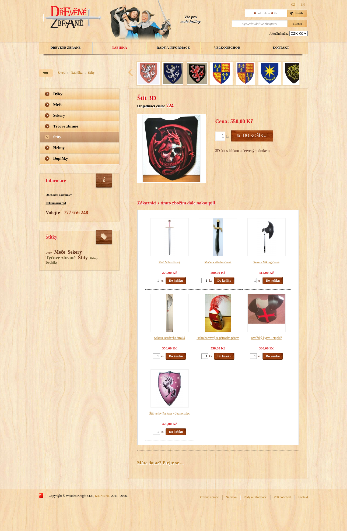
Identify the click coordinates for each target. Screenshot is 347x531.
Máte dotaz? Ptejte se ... (160, 462)
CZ (293, 4)
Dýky (57, 94)
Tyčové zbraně (65, 126)
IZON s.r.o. (102, 496)
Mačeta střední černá (218, 262)
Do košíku (255, 135)
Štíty (91, 73)
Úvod (61, 73)
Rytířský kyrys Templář (266, 338)
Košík (299, 13)
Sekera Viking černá (266, 262)
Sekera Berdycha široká (169, 338)
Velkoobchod (227, 47)
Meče (57, 104)
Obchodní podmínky (59, 194)
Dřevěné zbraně (66, 47)
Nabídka (119, 47)
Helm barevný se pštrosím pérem (218, 338)
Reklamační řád (56, 202)
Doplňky (60, 158)
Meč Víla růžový (169, 262)
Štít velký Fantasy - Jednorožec (169, 413)
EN (303, 4)
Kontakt (281, 47)
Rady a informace (173, 47)
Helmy (59, 148)
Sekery (59, 115)
